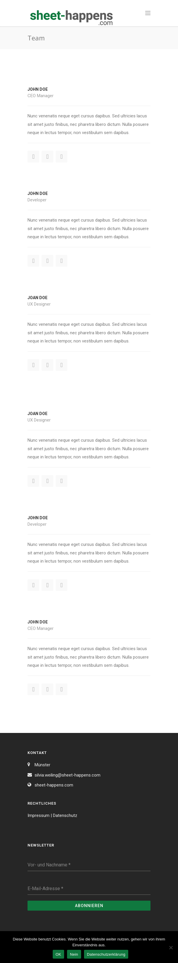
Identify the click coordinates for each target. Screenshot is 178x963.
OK (58, 954)
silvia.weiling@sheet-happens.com (67, 775)
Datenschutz (65, 815)
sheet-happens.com (54, 785)
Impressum (38, 815)
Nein (74, 954)
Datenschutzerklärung (106, 954)
